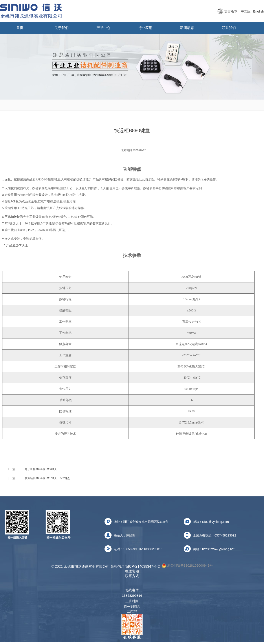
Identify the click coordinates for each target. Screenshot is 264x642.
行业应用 (145, 28)
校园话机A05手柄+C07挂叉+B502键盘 (47, 478)
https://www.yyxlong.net (218, 549)
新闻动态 (187, 28)
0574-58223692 (225, 535)
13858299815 (152, 549)
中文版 (246, 11)
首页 (19, 28)
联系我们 (229, 28)
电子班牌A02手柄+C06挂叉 (41, 469)
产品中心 (103, 28)
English (258, 11)
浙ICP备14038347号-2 (142, 566)
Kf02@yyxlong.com (215, 522)
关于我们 (62, 28)
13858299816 (132, 549)
